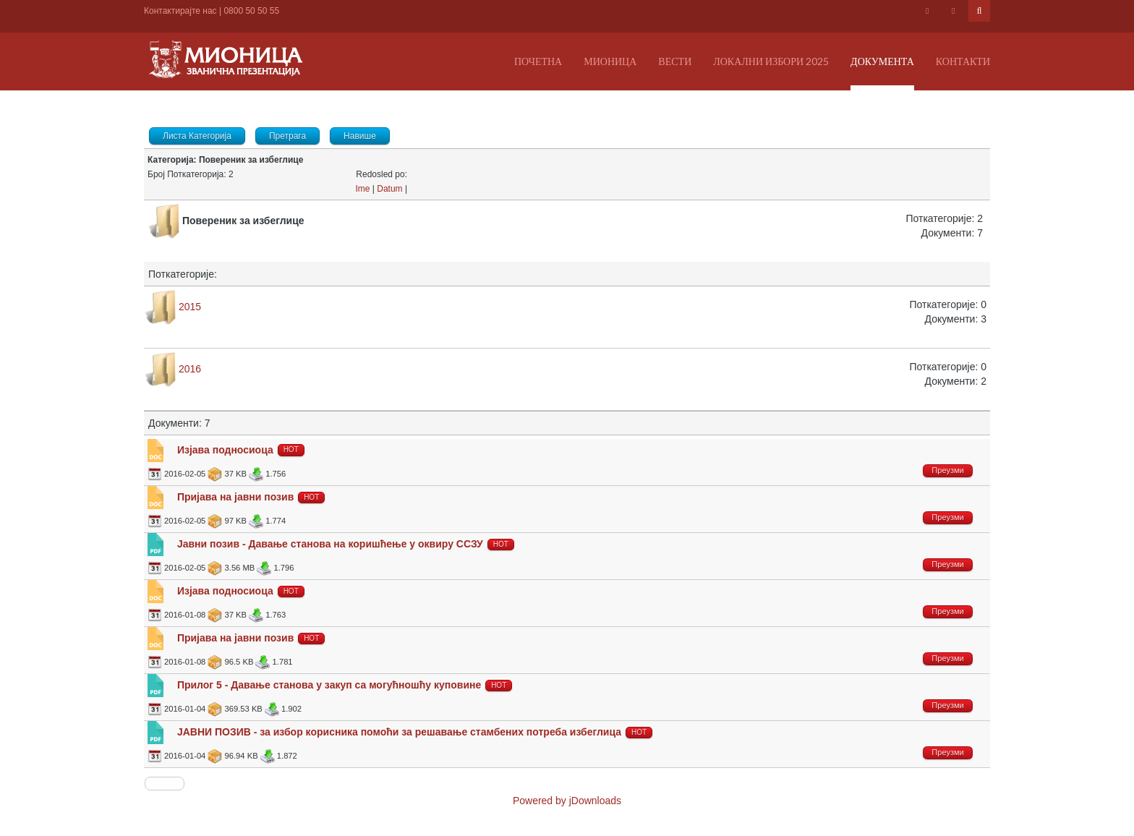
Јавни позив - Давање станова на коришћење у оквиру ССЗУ (330, 544)
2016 (190, 369)
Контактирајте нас (180, 11)
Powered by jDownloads (567, 800)
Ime (362, 189)
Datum (389, 189)
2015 (190, 306)
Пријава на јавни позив (235, 497)
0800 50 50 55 (251, 11)
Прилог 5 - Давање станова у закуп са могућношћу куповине (329, 685)
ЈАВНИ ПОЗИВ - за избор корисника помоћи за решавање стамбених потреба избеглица (399, 732)
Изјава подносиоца (225, 450)
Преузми (947, 470)
